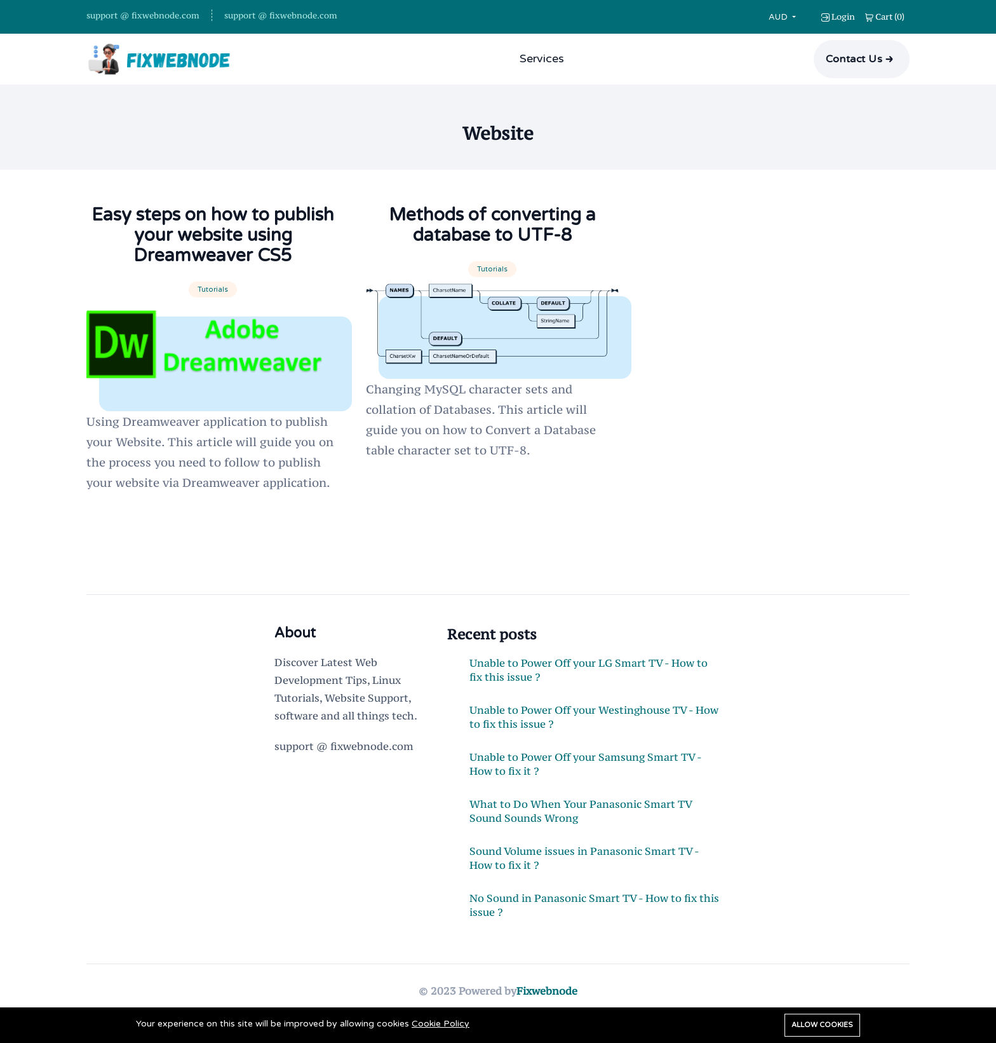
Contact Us (854, 59)
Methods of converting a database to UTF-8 (492, 225)
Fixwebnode (546, 991)
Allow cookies (822, 1025)
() (885, 16)
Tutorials (213, 289)
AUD (779, 16)
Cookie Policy (440, 1023)
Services (542, 58)
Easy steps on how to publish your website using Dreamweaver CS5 (212, 235)
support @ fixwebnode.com (142, 15)
